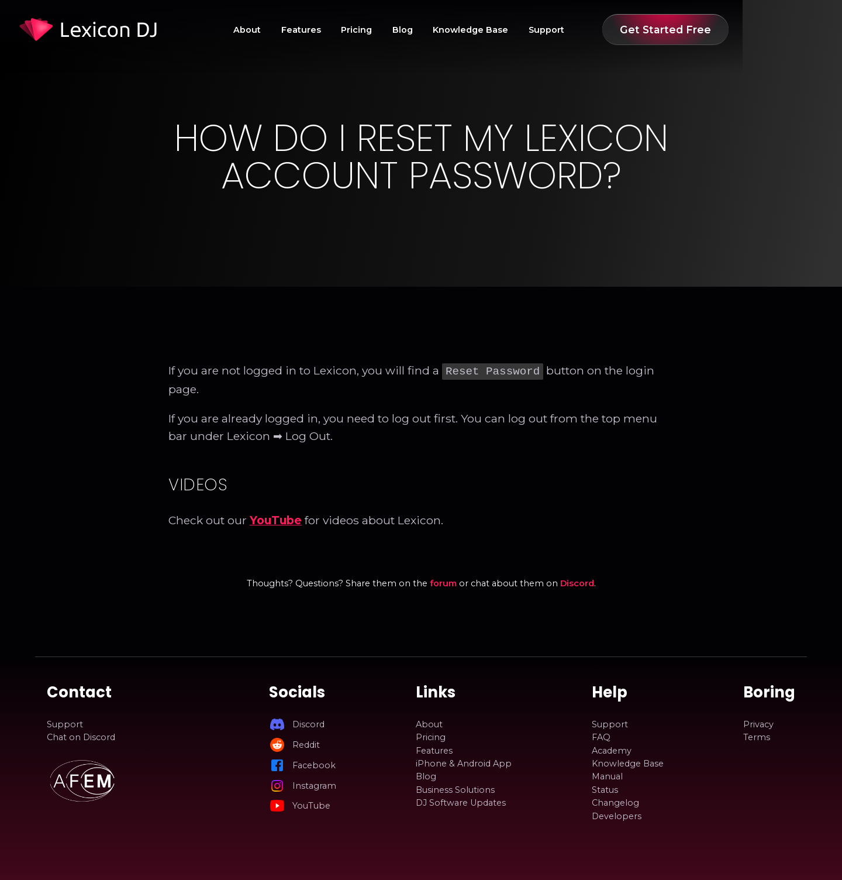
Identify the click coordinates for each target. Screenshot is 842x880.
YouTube (276, 519)
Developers (616, 815)
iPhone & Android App (464, 762)
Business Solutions (455, 788)
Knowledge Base (537, 30)
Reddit (306, 743)
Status (605, 788)
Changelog (615, 801)
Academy (612, 749)
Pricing (423, 30)
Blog (469, 30)
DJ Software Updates (461, 801)
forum (443, 582)
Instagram (314, 784)
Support (613, 30)
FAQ (601, 736)
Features (368, 30)
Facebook (314, 764)
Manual (607, 775)
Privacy (758, 723)
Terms (756, 736)
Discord (577, 582)
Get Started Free (732, 29)
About (313, 30)
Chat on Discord (81, 736)
